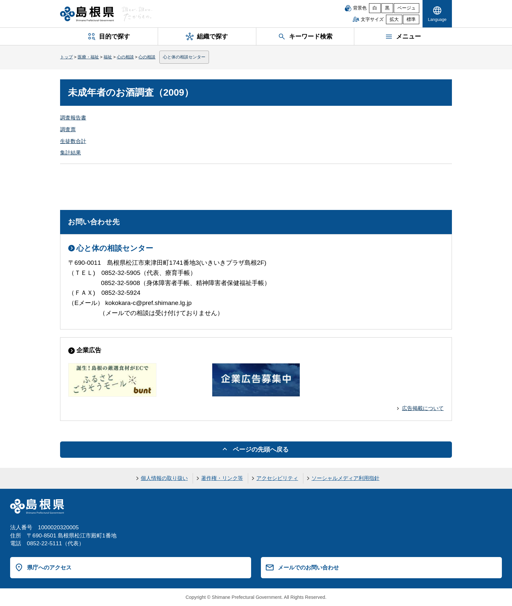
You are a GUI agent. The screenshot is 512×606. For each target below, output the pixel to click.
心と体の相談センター (184, 57)
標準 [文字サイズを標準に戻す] (411, 19)
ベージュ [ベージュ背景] (406, 8)
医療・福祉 (88, 57)
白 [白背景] (375, 8)
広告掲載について (423, 408)
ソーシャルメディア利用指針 (345, 478)
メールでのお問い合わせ (308, 567)
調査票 (68, 129)
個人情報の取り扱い (164, 478)
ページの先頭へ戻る (261, 449)
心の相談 (125, 57)
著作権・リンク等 (222, 478)
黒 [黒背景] (387, 8)
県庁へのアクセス (49, 567)
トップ (66, 57)
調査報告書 (73, 117)
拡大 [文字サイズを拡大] (394, 19)
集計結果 (70, 152)
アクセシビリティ (277, 478)
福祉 (108, 57)
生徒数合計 (73, 141)
